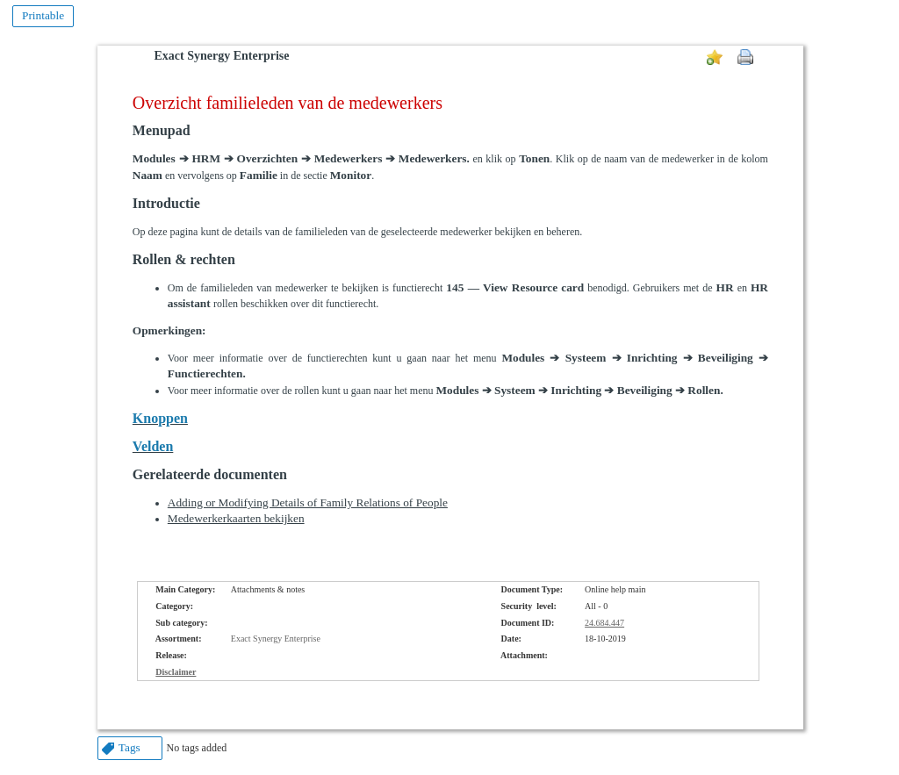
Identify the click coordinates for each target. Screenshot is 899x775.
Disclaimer (175, 672)
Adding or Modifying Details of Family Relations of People (308, 502)
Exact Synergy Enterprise (222, 55)
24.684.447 (604, 623)
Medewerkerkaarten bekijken (236, 518)
